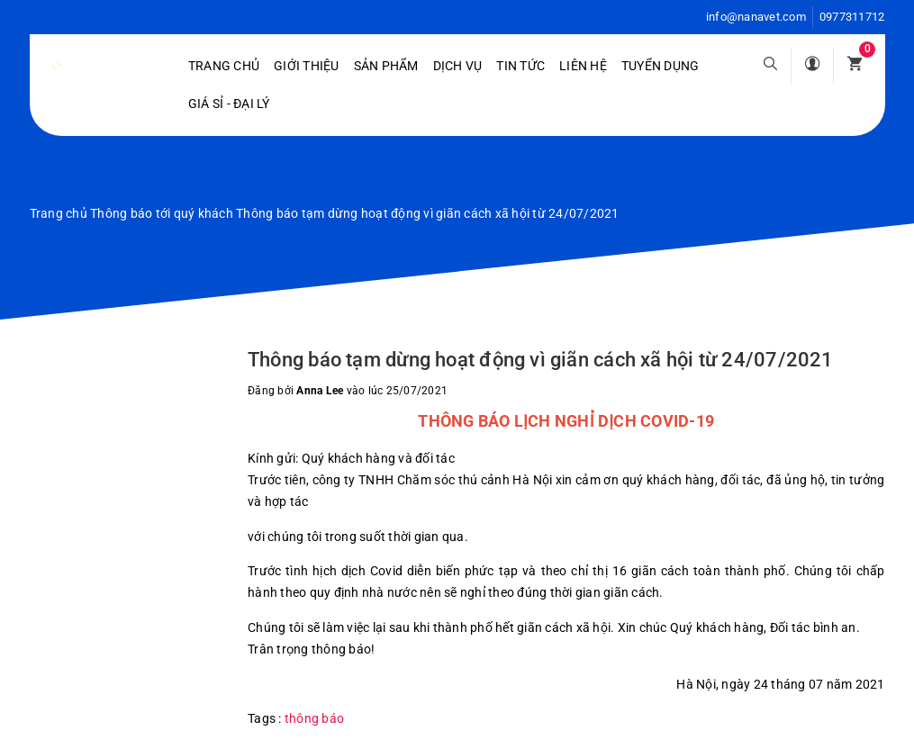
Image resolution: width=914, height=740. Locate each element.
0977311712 (852, 16)
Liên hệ (583, 66)
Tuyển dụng (660, 66)
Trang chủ (223, 66)
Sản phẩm (386, 66)
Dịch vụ (458, 66)
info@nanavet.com (756, 16)
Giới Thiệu (306, 66)
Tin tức (520, 66)
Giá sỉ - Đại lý (229, 103)
